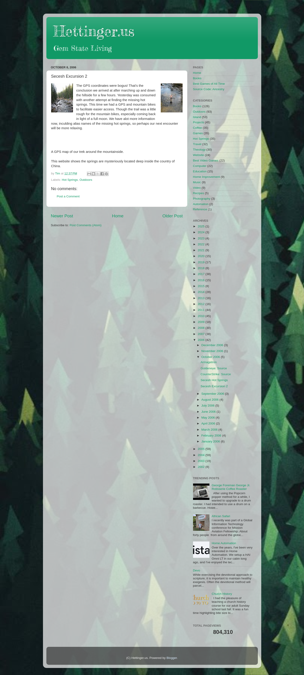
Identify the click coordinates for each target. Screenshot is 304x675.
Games (198, 133)
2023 (201, 238)
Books (197, 78)
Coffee (197, 127)
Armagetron (209, 362)
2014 (201, 292)
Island (197, 117)
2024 (201, 232)
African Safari (221, 516)
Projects (198, 122)
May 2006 (208, 417)
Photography (202, 198)
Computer (199, 166)
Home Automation (224, 543)
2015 (201, 286)
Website (198, 155)
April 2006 (208, 423)
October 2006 (211, 357)
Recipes (198, 193)
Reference (200, 209)
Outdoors (86, 179)
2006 (201, 340)
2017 (201, 274)
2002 (201, 467)
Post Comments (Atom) (85, 225)
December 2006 (212, 345)
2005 (201, 449)
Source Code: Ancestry (208, 89)
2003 (201, 461)
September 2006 (213, 393)
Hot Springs (70, 179)
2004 (201, 455)
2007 (201, 334)
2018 (201, 268)
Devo (196, 570)
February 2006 (211, 435)
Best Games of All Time (209, 83)
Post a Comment (68, 196)
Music (197, 182)
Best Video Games (206, 160)
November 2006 (212, 351)
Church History (222, 594)
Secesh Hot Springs (214, 380)
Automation (201, 204)
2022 (201, 244)
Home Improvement (206, 177)
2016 (201, 280)
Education (200, 171)
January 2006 (211, 441)
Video (197, 187)
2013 (201, 298)
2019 (201, 262)
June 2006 (209, 411)
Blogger (171, 658)
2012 (201, 304)
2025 (201, 226)
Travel (197, 144)
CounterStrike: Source (216, 374)
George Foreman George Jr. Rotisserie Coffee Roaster (231, 487)
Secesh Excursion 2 (214, 386)
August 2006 (210, 399)
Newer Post (62, 215)
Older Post (172, 215)
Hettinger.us (93, 31)
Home (117, 215)
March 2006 (210, 429)
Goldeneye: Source (214, 368)
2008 (201, 328)
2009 (201, 322)
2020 (201, 256)
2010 (201, 316)
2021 (201, 250)
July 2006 (208, 405)
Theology (199, 149)
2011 (201, 310)
